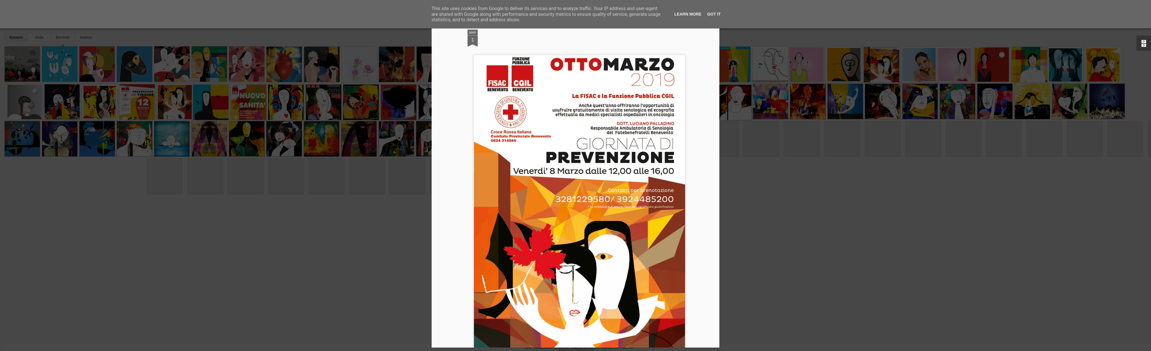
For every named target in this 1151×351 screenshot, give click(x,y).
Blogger (593, 348)
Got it (714, 14)
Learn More (688, 14)
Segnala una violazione (617, 348)
